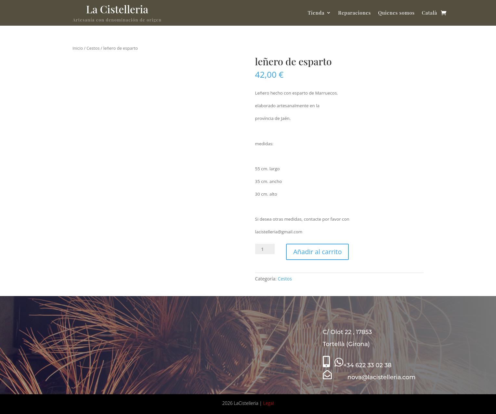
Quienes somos (396, 12)
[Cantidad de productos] (265, 249)
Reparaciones (354, 12)
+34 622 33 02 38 (362, 365)
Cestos (92, 48)
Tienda (316, 12)
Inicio (77, 48)
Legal (268, 403)
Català (429, 12)
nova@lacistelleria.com (369, 377)
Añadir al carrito (317, 251)
